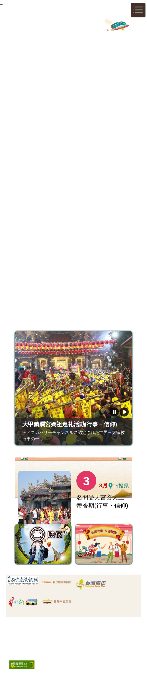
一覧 (117, 511)
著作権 (73, 632)
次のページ (127, 378)
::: (1, 5)
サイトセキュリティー (44, 632)
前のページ (19, 378)
